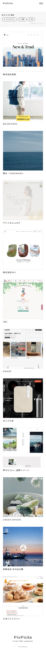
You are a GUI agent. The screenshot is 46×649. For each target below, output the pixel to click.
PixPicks (8, 3)
